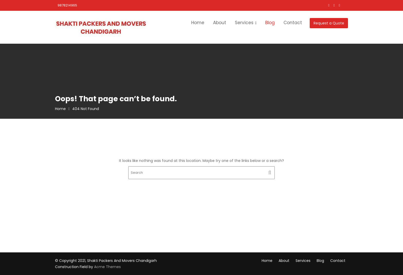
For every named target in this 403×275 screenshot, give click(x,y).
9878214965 (67, 5)
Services (244, 23)
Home (197, 23)
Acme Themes (107, 266)
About (219, 23)
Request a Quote (329, 23)
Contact (292, 23)
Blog (270, 23)
